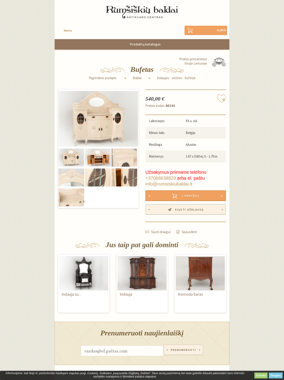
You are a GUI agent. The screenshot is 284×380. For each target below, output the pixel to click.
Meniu (68, 30)
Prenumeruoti (183, 352)
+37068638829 (160, 178)
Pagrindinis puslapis (103, 78)
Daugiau (275, 375)
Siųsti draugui (160, 233)
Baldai (137, 78)
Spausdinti (189, 233)
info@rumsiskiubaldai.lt (168, 184)
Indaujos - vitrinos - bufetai (176, 78)
